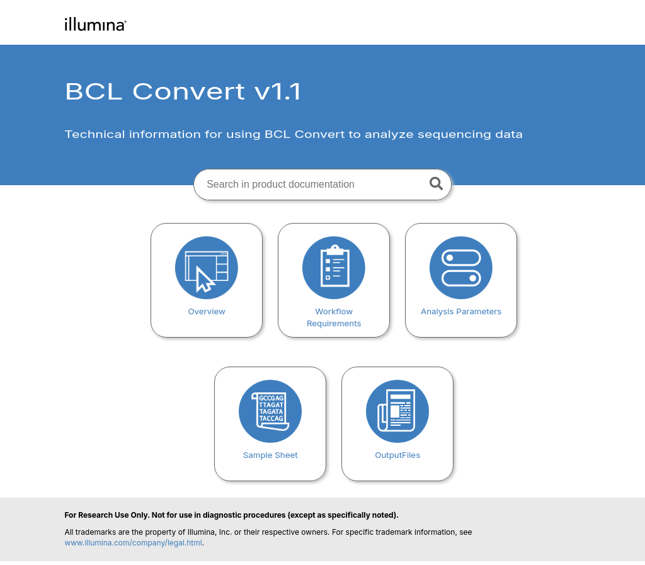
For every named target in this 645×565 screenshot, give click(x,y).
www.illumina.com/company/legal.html (133, 542)
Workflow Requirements (333, 311)
